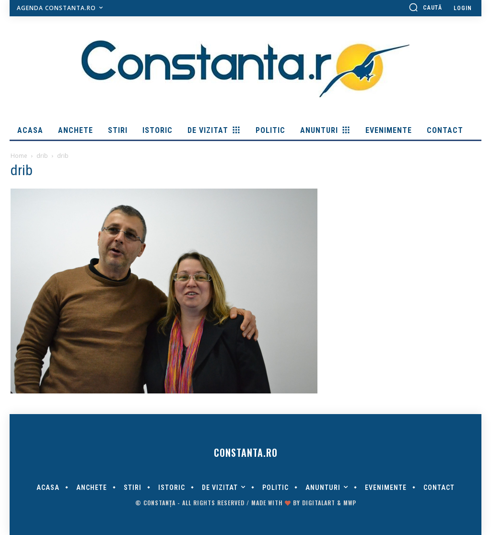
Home (19, 156)
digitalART (318, 503)
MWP (349, 503)
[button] (425, 7)
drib (42, 156)
